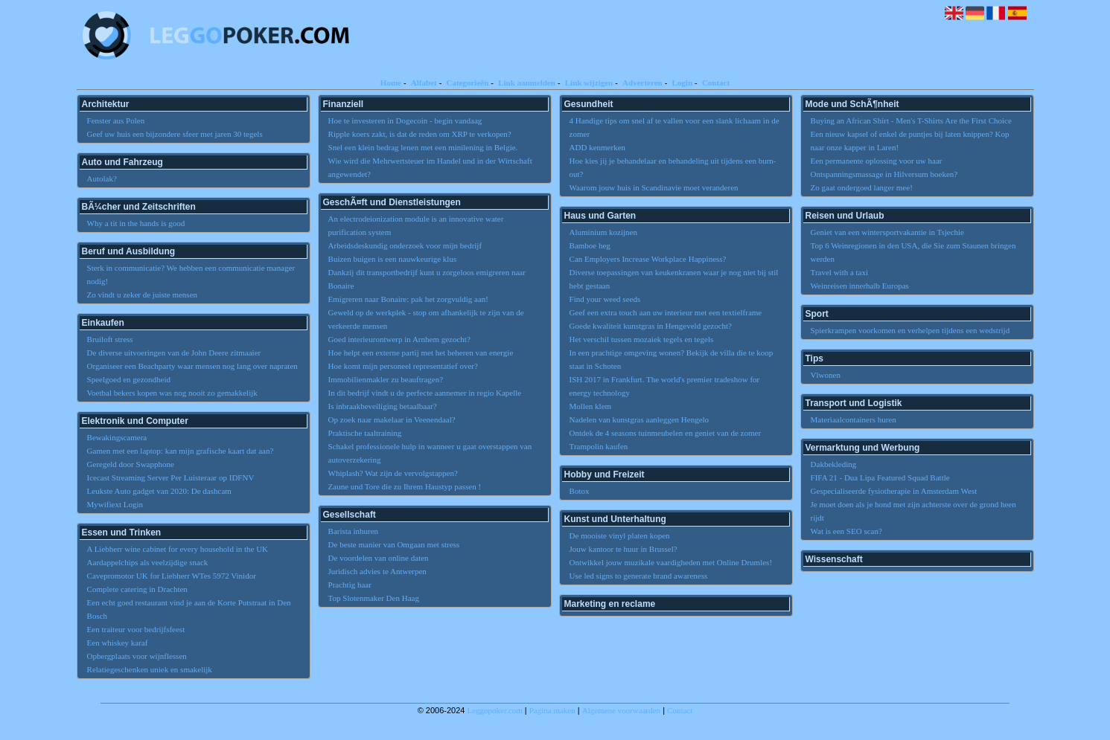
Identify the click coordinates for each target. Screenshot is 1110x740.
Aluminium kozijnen (603, 232)
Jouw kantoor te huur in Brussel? (623, 548)
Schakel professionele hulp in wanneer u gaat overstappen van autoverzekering (430, 453)
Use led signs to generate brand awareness (639, 575)
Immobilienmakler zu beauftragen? (386, 379)
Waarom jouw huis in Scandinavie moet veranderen (654, 187)
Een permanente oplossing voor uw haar (876, 160)
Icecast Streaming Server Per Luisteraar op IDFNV (171, 477)
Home (390, 82)
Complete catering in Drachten (137, 589)
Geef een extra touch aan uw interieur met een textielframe (666, 312)
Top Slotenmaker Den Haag (373, 597)
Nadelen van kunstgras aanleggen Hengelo (639, 419)
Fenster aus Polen (116, 120)
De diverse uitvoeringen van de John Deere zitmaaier (174, 352)
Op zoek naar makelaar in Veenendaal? (392, 419)
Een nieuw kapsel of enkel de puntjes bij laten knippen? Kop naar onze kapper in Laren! (910, 140)
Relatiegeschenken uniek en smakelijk (149, 669)
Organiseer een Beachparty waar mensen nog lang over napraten (192, 365)
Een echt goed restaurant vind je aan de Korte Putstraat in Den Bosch (189, 609)
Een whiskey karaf (117, 642)
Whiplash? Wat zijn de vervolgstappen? (393, 473)
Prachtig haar (349, 584)
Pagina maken (552, 710)
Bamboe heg (590, 245)
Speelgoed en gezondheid (128, 379)
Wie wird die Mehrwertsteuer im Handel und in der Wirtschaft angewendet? (430, 167)
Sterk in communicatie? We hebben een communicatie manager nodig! (191, 274)
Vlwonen (826, 374)
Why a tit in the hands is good (136, 223)
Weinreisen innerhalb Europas (860, 285)
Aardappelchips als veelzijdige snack (147, 562)
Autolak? (102, 178)
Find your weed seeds (605, 299)
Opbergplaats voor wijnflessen (137, 655)
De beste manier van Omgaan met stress (394, 544)
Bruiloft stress (110, 339)
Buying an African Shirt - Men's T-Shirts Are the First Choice (911, 120)
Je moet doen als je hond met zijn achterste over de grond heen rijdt (913, 511)
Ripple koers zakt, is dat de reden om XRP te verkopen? (419, 133)
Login (682, 82)
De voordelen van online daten (378, 557)
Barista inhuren (353, 531)
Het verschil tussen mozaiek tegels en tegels (642, 339)
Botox (580, 490)
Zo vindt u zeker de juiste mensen (142, 294)
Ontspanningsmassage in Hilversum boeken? (884, 174)
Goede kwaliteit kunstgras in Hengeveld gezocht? (651, 325)
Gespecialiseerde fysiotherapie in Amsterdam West (894, 490)
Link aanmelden (526, 82)
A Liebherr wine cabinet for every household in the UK (177, 548)
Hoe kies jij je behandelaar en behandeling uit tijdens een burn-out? (673, 167)
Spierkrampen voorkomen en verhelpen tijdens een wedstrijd (910, 330)
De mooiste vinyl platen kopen (620, 535)
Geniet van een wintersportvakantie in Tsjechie (887, 232)
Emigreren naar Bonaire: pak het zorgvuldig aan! (408, 299)
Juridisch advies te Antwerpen (377, 571)
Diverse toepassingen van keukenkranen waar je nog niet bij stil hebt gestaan (674, 279)
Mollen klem (591, 406)
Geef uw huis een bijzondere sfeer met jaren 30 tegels (175, 133)
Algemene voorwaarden (621, 710)
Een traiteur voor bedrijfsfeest (136, 629)
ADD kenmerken (597, 147)
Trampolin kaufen (599, 446)
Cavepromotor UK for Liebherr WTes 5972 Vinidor (171, 575)
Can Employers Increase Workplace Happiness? (648, 258)
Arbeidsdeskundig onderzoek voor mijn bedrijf (405, 245)
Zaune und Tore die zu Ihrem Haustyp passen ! (405, 486)
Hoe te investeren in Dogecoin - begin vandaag (405, 120)
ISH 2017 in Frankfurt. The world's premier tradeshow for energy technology (665, 386)
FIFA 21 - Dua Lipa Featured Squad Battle (880, 477)
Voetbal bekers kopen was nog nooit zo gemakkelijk (172, 392)
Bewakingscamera (117, 437)
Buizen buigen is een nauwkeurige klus (392, 258)
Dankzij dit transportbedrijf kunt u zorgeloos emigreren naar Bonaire (427, 279)
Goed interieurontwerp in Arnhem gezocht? (399, 339)
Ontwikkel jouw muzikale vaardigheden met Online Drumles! (671, 562)
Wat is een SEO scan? (846, 531)
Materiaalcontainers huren (853, 419)
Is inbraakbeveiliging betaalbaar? (382, 406)
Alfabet (424, 82)
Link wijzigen (589, 82)
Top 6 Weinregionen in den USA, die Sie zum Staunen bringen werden (913, 252)
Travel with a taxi (840, 272)
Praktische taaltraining (365, 432)
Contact (716, 82)
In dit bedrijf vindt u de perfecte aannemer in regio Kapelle (425, 392)
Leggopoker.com (495, 710)
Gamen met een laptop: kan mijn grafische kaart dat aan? (180, 450)
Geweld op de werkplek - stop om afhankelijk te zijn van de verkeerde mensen (426, 319)
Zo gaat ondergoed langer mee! (862, 187)
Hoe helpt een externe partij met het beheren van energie (421, 352)
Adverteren (642, 82)
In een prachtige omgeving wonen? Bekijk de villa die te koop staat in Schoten (672, 359)
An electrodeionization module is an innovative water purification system (416, 225)
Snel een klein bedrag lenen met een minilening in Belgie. (423, 147)
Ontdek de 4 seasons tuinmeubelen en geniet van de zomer (666, 432)
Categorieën (467, 82)
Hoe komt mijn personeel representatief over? (403, 365)
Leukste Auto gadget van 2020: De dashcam (159, 490)
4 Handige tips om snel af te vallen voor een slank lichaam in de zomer (674, 127)
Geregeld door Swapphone (130, 464)
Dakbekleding (834, 464)
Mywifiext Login (115, 504)
